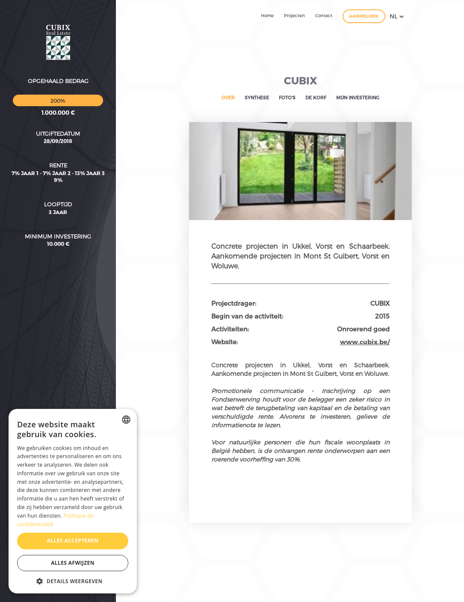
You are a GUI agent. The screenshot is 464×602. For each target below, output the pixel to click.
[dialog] (73, 501)
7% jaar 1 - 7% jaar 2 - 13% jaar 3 (58, 125)
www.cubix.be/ (365, 342)
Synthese (257, 97)
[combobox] (126, 419)
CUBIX (300, 80)
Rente (58, 117)
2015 (382, 316)
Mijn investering (357, 97)
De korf (315, 97)
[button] (72, 581)
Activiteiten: (230, 329)
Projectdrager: (233, 303)
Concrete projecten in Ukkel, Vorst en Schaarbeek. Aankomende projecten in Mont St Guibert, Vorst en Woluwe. (300, 256)
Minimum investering (58, 188)
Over (228, 97)
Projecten (294, 15)
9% (58, 131)
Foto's (287, 97)
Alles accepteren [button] (73, 540)
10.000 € (58, 196)
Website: (224, 342)
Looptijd (58, 156)
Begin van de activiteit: (247, 316)
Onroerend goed (363, 329)
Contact (323, 15)
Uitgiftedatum (58, 85)
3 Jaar (58, 164)
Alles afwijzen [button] (73, 562)
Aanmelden (363, 15)
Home (267, 15)
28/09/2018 (58, 93)
